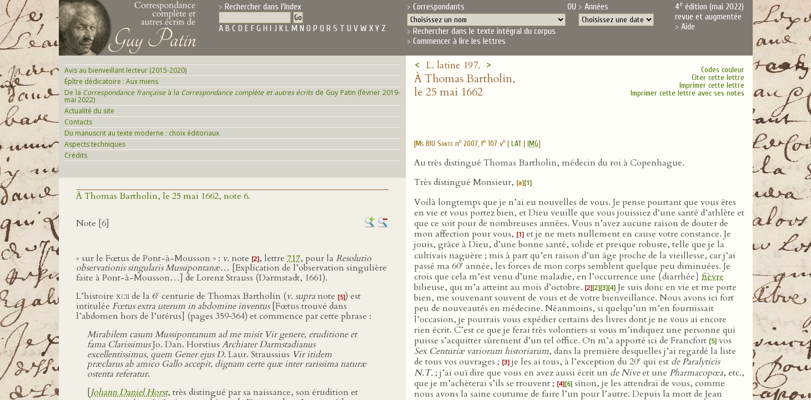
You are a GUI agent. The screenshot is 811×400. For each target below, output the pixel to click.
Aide (688, 27)
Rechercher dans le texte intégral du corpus (484, 31)
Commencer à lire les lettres (459, 41)
